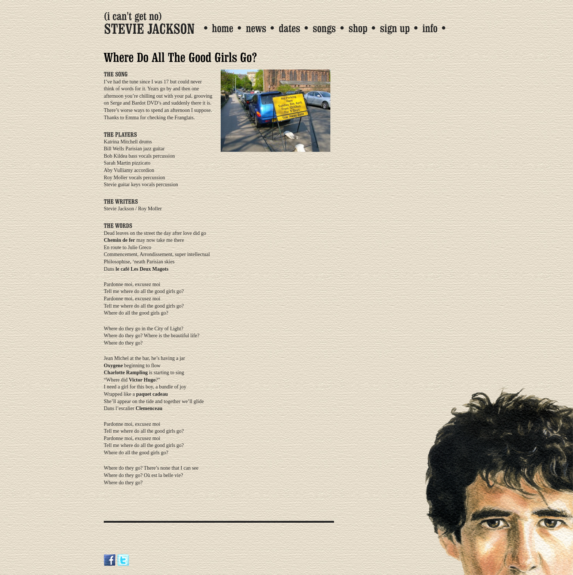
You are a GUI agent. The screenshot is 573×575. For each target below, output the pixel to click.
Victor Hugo (142, 380)
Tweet (114, 510)
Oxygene (113, 365)
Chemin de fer (119, 240)
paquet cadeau (152, 394)
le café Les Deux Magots (141, 269)
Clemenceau (148, 408)
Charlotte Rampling (126, 372)
